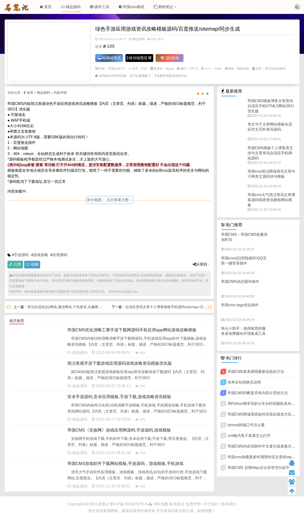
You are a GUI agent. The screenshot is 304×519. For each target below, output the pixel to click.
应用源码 (59, 255)
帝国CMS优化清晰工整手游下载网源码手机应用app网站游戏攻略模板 (131, 330)
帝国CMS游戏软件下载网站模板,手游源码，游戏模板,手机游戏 (125, 463)
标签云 (177, 504)
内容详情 (60, 92)
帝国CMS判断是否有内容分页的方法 (258, 393)
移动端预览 (139, 58)
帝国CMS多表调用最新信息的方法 (256, 372)
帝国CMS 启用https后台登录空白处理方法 (262, 468)
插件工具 (99, 7)
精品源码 (71, 7)
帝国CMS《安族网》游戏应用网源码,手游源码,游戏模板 (119, 430)
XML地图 (158, 504)
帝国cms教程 (131, 7)
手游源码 (21, 255)
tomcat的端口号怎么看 (246, 425)
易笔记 (103, 504)
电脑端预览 (109, 58)
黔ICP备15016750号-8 (129, 504)
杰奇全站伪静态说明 (244, 382)
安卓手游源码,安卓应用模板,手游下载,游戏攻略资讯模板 (119, 396)
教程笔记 (165, 7)
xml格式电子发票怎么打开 (249, 436)
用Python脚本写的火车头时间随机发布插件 (263, 404)
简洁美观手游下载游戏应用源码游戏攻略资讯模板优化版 (119, 363)
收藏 (34, 264)
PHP (144, 69)
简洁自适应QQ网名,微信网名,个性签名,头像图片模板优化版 (73, 307)
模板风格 (243, 69)
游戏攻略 (40, 255)
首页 (46, 7)
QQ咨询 (169, 58)
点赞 (15, 264)
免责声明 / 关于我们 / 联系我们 (211, 504)
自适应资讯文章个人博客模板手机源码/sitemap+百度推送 (169, 307)
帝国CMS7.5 (116, 69)
